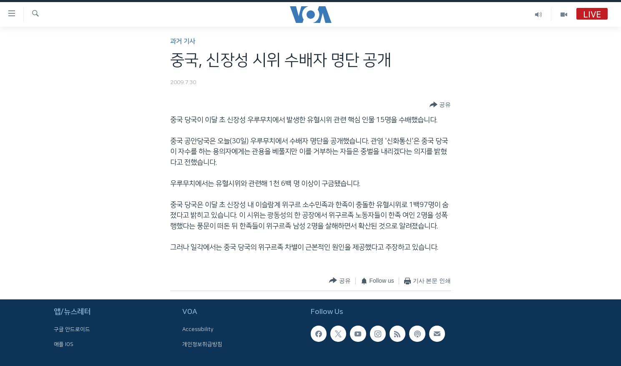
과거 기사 (182, 41)
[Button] (440, 105)
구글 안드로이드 (72, 329)
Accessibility (198, 329)
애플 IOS (63, 344)
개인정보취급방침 (202, 344)
